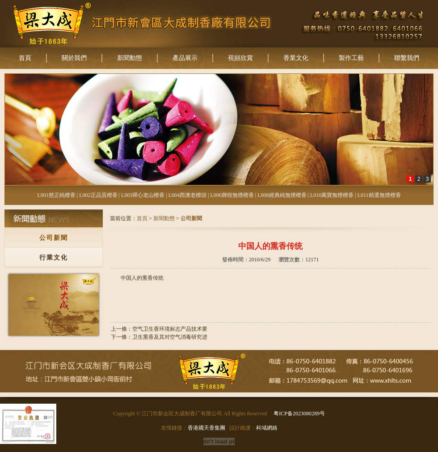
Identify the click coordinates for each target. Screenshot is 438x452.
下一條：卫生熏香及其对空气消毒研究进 (159, 337)
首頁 (25, 58)
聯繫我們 (406, 58)
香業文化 (295, 58)
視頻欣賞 (240, 58)
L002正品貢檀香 (98, 195)
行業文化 (53, 257)
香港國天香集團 (206, 428)
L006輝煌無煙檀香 (231, 195)
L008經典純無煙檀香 (281, 195)
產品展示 (185, 58)
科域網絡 (267, 428)
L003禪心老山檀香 (142, 195)
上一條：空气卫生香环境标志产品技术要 (159, 329)
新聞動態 (129, 58)
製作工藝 (351, 58)
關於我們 (74, 58)
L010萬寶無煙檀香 (332, 195)
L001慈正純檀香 (56, 195)
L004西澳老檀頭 (187, 195)
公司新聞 (53, 238)
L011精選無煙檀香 (379, 195)
